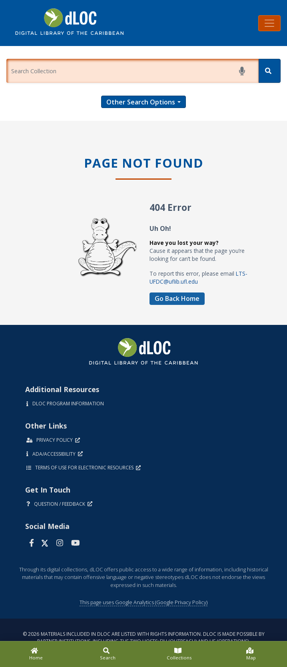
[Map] (251, 654)
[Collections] (179, 654)
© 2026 (144, 638)
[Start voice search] (243, 71)
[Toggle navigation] (269, 23)
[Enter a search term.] (132, 71)
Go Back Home (177, 298)
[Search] (270, 71)
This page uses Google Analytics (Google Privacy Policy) (143, 602)
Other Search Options (140, 102)
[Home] (36, 654)
